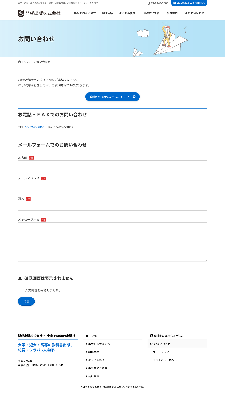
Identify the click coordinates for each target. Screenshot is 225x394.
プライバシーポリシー (165, 368)
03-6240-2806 (34, 128)
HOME (91, 344)
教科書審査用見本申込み (189, 3)
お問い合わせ (160, 352)
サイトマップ (159, 360)
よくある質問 (95, 368)
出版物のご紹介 (96, 376)
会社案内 (92, 384)
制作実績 (92, 360)
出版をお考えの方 (97, 352)
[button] (112, 97)
